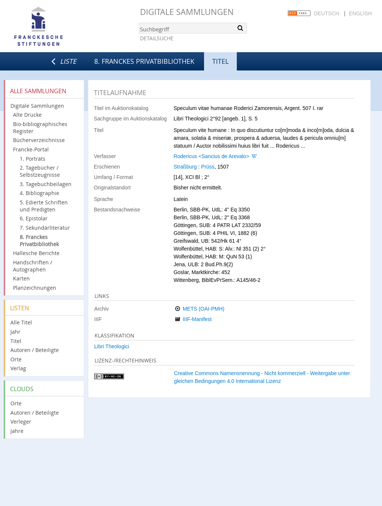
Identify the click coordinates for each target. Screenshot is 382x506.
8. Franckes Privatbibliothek (144, 61)
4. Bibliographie (39, 193)
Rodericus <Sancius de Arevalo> (211, 156)
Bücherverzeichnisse (39, 140)
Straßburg (185, 167)
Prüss (207, 167)
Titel (15, 341)
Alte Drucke (27, 114)
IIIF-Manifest (197, 319)
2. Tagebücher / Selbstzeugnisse (40, 171)
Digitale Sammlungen (187, 11)
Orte (16, 359)
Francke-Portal (31, 149)
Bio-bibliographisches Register (40, 127)
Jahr (15, 331)
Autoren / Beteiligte (34, 349)
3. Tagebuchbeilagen (45, 184)
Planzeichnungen (34, 287)
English (360, 13)
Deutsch (326, 13)
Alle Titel (21, 322)
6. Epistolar (34, 218)
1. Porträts (32, 158)
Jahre (16, 430)
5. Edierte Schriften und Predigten (44, 206)
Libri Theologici (111, 346)
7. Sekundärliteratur (45, 227)
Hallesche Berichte (36, 253)
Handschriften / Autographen (32, 266)
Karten (21, 278)
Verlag (18, 368)
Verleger (20, 421)
